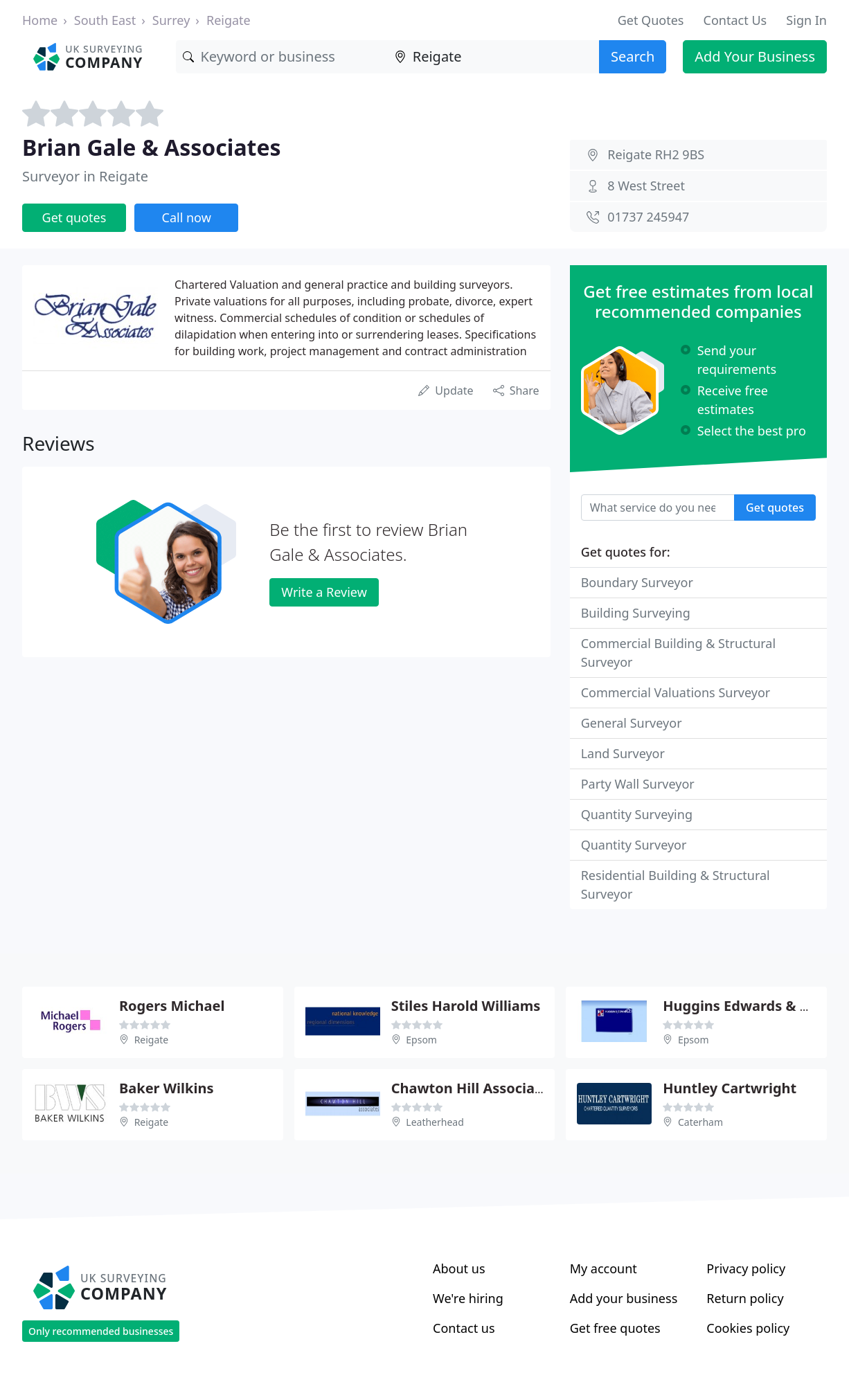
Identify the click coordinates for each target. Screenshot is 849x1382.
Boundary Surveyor (637, 582)
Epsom (421, 1039)
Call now (186, 217)
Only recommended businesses (100, 1331)
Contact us (464, 1328)
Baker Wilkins (166, 1088)
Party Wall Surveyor (638, 783)
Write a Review (323, 592)
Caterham (700, 1122)
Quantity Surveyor (634, 844)
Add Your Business (755, 56)
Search (632, 56)
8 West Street (646, 185)
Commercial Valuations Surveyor (676, 692)
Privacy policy (745, 1268)
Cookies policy (747, 1328)
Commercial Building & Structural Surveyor (678, 652)
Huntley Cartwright (729, 1088)
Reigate (228, 20)
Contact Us (735, 20)
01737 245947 (648, 216)
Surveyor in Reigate (85, 176)
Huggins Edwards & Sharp (751, 1005)
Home (39, 20)
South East (105, 20)
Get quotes (74, 217)
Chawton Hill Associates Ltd (486, 1088)
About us (459, 1268)
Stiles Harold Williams (466, 1005)
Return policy (744, 1298)
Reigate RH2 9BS (655, 154)
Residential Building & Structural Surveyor (675, 884)
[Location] (493, 56)
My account (603, 1268)
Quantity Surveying (636, 814)
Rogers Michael (171, 1005)
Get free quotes (615, 1328)
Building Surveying (635, 612)
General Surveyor (631, 723)
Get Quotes (651, 20)
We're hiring (468, 1298)
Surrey (171, 20)
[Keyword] (281, 56)
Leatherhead (434, 1122)
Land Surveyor (623, 753)
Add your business (624, 1298)
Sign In (806, 20)
